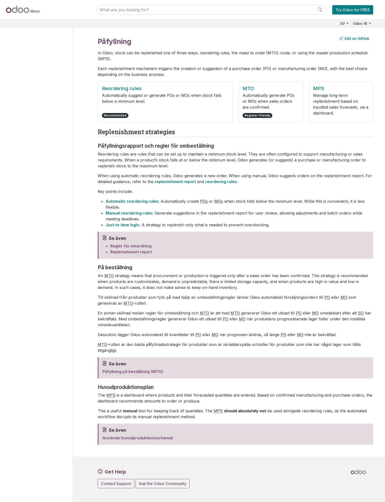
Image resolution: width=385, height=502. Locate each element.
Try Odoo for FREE (352, 9)
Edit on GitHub (354, 38)
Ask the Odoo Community (162, 483)
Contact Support (116, 483)
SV (343, 23)
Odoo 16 (360, 23)
